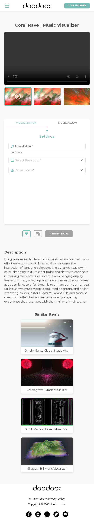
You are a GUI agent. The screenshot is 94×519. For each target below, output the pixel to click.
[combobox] (50, 160)
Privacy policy (56, 498)
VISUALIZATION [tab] (26, 123)
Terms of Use (37, 498)
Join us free (77, 5)
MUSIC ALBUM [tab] (68, 123)
